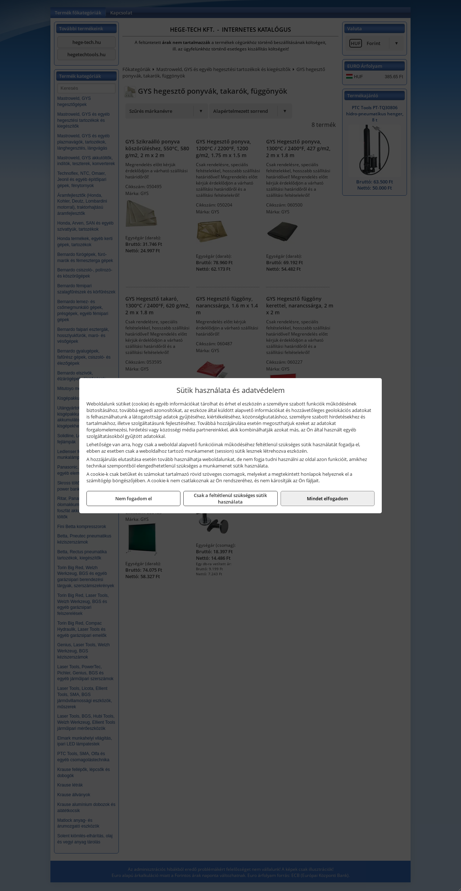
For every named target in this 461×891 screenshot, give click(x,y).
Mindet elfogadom (327, 498)
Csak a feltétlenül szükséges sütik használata (230, 498)
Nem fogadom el (133, 498)
